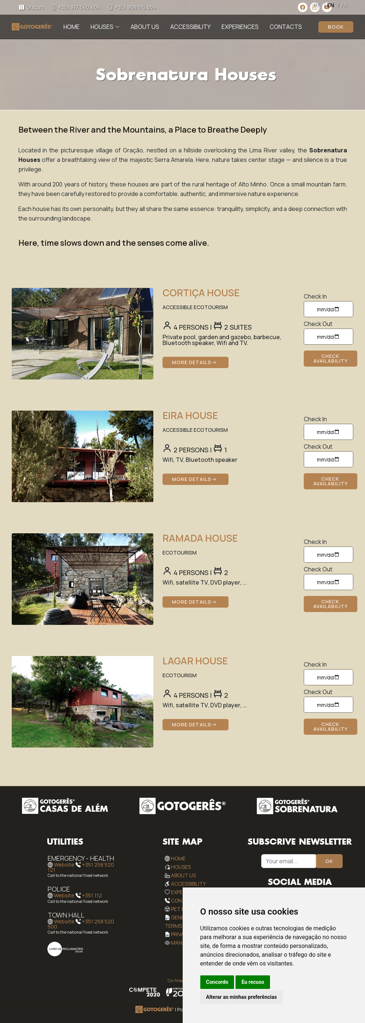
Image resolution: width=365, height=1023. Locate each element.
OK (329, 861)
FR (344, 4)
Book (336, 26)
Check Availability (330, 358)
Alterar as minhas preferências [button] (241, 997)
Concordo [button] (217, 982)
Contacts (286, 27)
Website (64, 864)
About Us (145, 27)
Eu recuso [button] (252, 982)
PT (316, 4)
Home (71, 27)
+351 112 (92, 895)
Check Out (318, 324)
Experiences (240, 27)
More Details (194, 362)
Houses (181, 866)
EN (330, 4)
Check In (315, 296)
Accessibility (190, 27)
